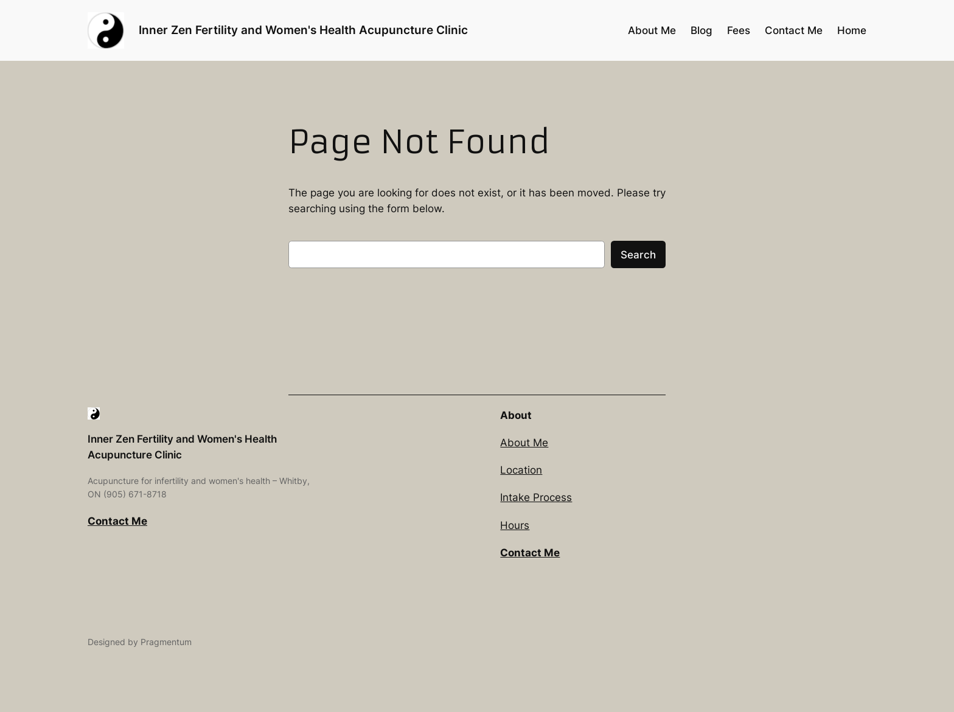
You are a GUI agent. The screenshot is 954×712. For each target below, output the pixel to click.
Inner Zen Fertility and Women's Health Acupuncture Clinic (303, 29)
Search (638, 255)
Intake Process (536, 497)
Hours (514, 525)
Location (521, 470)
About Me (524, 443)
